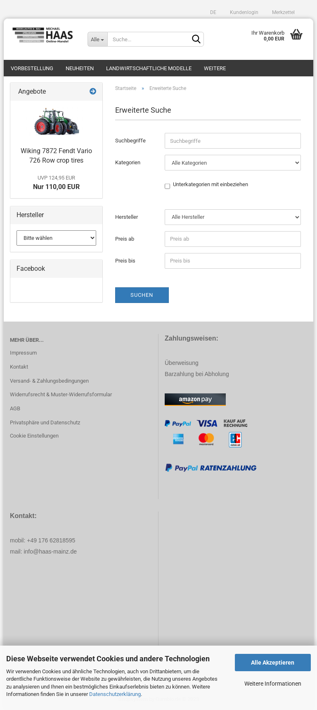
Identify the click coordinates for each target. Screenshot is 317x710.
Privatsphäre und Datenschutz (45, 422)
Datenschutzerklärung (115, 694)
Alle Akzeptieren (272, 662)
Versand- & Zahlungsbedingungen (49, 381)
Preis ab (124, 239)
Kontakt (19, 367)
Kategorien (127, 162)
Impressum (23, 353)
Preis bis (125, 261)
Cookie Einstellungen (34, 436)
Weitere (215, 68)
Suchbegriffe (130, 140)
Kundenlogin (243, 12)
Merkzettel (283, 12)
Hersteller (126, 217)
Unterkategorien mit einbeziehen (210, 185)
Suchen (141, 295)
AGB (15, 408)
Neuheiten (80, 68)
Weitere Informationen (272, 683)
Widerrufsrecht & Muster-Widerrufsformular (61, 394)
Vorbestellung (32, 68)
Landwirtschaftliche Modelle (149, 68)
